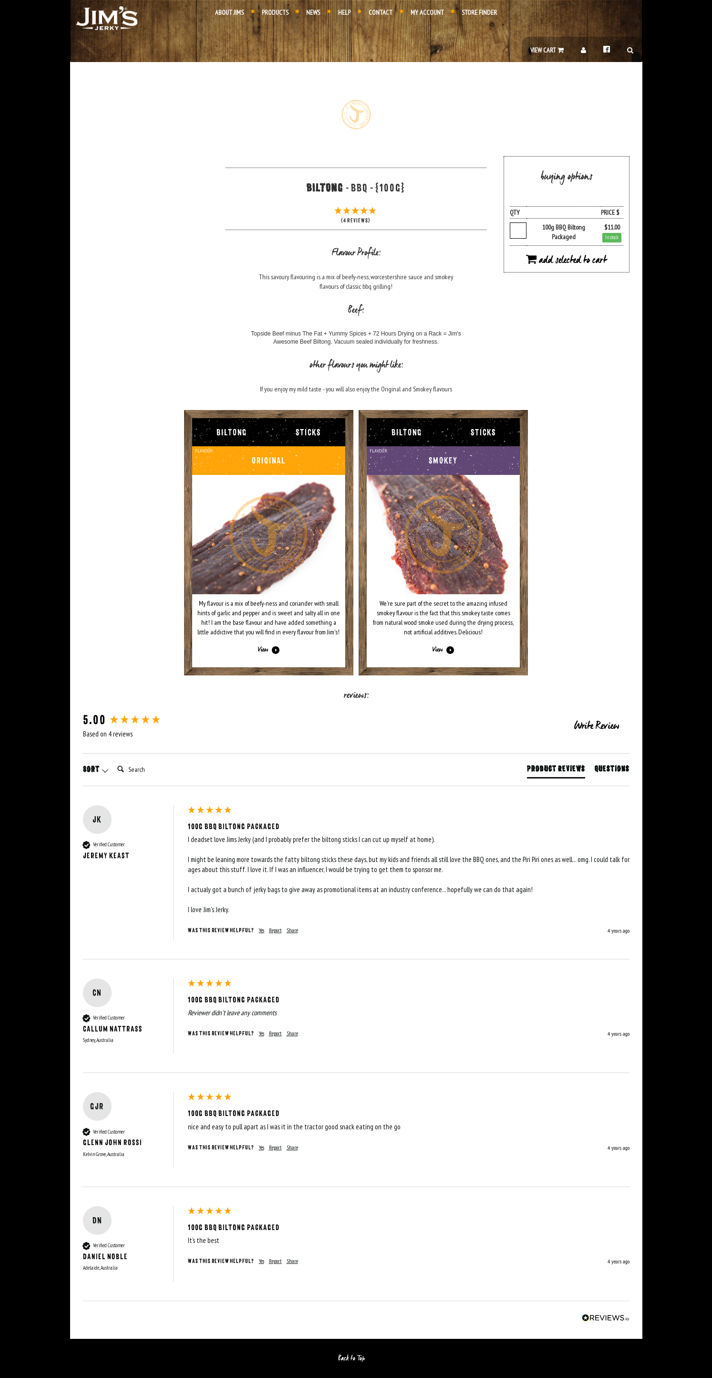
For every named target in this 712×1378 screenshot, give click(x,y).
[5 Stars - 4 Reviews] (356, 216)
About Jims (229, 12)
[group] (133, 720)
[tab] (556, 771)
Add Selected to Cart (566, 260)
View (268, 649)
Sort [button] (96, 769)
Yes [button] (261, 930)
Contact (375, 12)
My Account (422, 12)
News (307, 12)
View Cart (547, 50)
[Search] (152, 769)
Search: (113, 759)
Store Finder (474, 12)
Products (270, 12)
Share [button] (292, 930)
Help (339, 12)
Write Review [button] (596, 726)
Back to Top (356, 1358)
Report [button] (275, 930)
